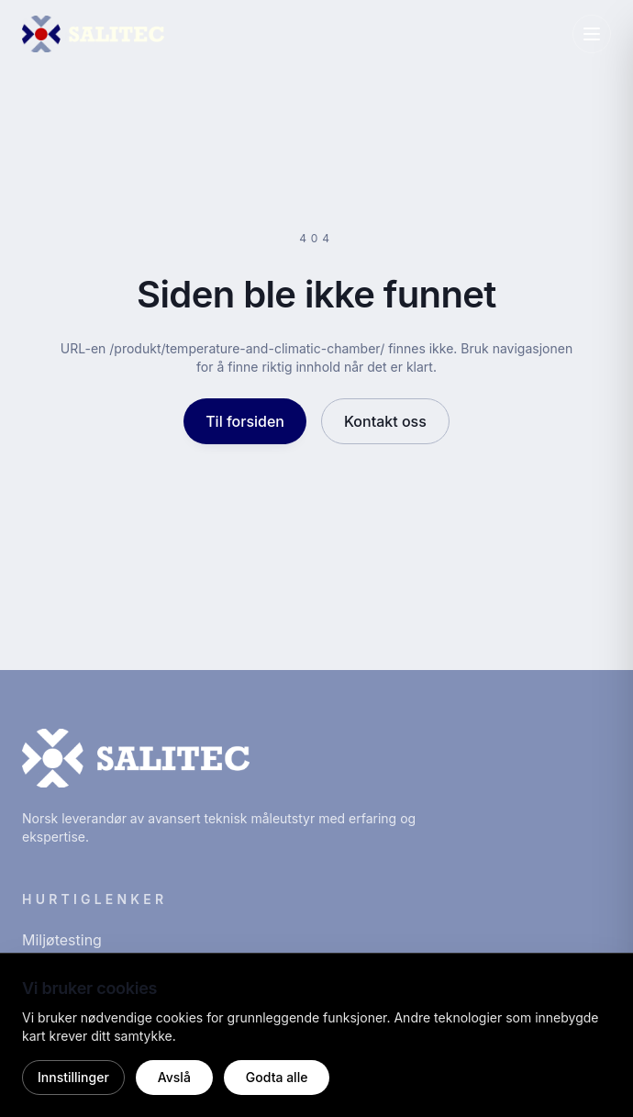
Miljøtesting (62, 940)
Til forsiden (244, 421)
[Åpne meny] (591, 34)
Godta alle (277, 1077)
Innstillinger (73, 1077)
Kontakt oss (385, 421)
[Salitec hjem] (93, 34)
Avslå (174, 1077)
